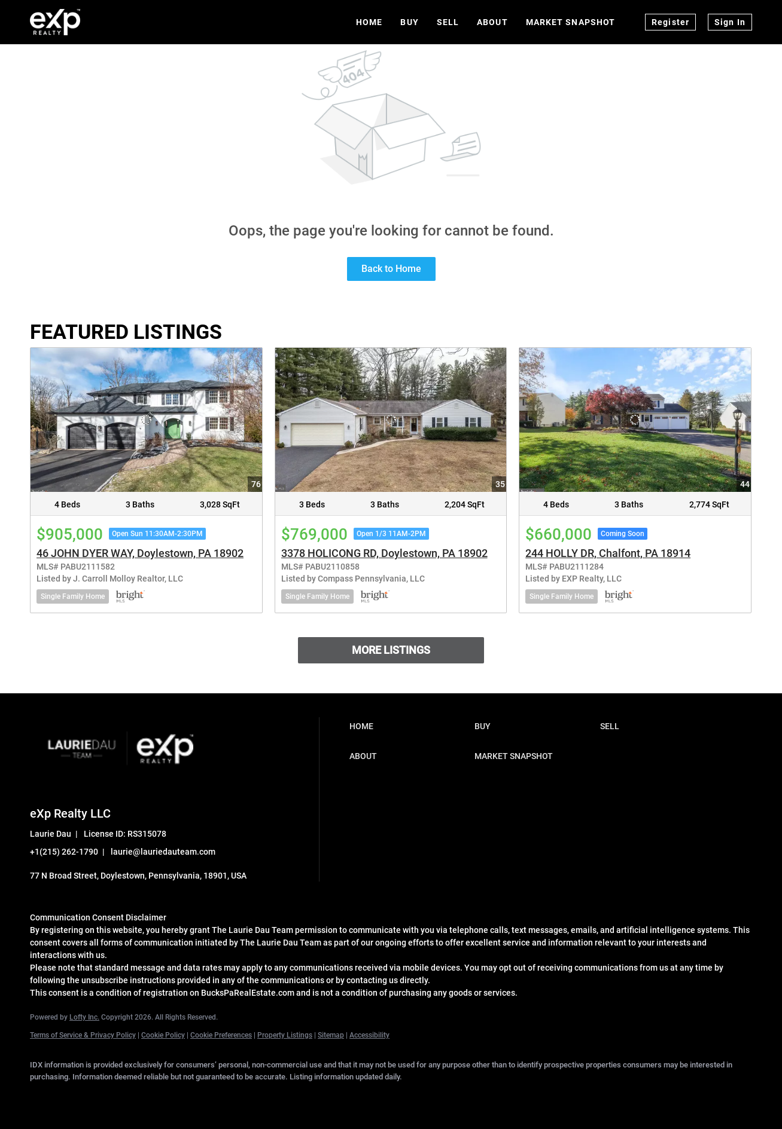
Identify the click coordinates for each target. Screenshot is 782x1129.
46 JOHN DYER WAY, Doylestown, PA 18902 (140, 553)
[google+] (252, 1096)
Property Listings (284, 1035)
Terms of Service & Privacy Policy (83, 1035)
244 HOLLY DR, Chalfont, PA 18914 (607, 553)
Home (369, 22)
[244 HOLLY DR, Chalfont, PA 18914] (635, 420)
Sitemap (331, 1035)
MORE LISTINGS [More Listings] (391, 650)
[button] (409, 726)
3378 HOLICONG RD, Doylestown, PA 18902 (384, 553)
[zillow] (148, 1096)
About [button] (492, 22)
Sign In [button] (730, 22)
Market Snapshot (571, 22)
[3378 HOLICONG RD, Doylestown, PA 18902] (391, 420)
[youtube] (217, 1096)
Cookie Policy (163, 1035)
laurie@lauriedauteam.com (163, 851)
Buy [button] (409, 22)
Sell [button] (448, 22)
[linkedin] (79, 1096)
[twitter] (113, 1096)
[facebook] (44, 1096)
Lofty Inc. (84, 1017)
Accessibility (369, 1035)
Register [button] (670, 22)
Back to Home (391, 268)
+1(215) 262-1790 (64, 851)
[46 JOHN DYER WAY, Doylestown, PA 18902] (146, 420)
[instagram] (183, 1096)
